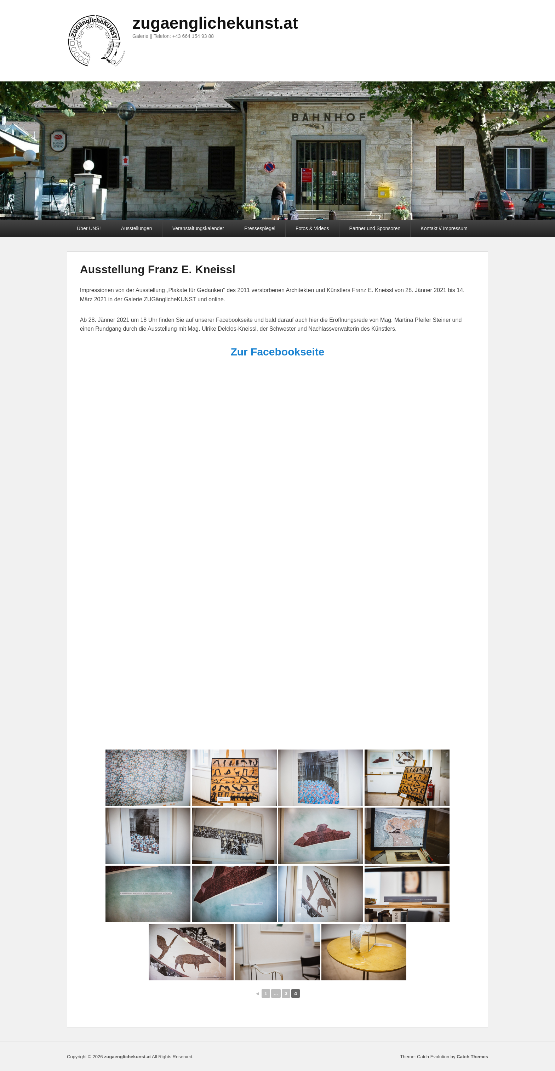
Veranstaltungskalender (198, 228)
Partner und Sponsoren (375, 228)
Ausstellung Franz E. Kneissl (157, 269)
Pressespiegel (259, 228)
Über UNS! (89, 228)
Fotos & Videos (312, 228)
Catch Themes (472, 1056)
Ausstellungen (136, 228)
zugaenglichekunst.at (215, 23)
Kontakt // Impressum (443, 228)
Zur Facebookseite (277, 352)
